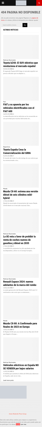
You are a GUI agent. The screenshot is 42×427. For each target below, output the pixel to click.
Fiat (4, 102)
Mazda (5, 189)
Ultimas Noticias (10, 30)
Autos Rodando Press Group (17, 414)
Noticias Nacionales (9, 60)
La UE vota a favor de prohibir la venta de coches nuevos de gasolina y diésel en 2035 (19, 240)
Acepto (18, 424)
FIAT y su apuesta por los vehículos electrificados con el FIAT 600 (18, 108)
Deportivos (6, 147)
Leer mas (23, 424)
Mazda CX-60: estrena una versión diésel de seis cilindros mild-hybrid (20, 195)
